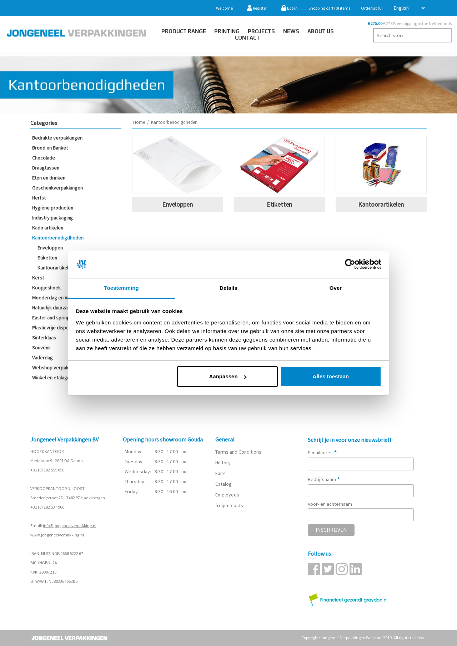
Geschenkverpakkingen (57, 188)
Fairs (220, 473)
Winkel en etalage (51, 377)
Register (257, 8)
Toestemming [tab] (121, 288)
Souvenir (41, 347)
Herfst (39, 198)
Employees (227, 494)
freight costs (229, 505)
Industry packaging (52, 218)
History (223, 462)
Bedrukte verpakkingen (57, 138)
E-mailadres (322, 452)
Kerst (38, 277)
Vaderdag (42, 357)
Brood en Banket (50, 148)
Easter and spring (51, 317)
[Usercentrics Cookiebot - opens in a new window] (350, 264)
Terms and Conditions (238, 452)
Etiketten (47, 257)
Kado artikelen (47, 227)
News (291, 31)
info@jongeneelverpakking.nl (69, 525)
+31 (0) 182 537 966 (47, 507)
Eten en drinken (48, 178)
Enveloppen (50, 247)
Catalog (223, 484)
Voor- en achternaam (330, 504)
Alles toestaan (331, 376)
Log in (289, 8)
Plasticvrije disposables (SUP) (64, 327)
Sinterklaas (44, 337)
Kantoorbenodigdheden (58, 237)
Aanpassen (227, 376)
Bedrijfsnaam (324, 479)
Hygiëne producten (52, 208)
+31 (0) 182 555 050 (47, 470)
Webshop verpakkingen (57, 367)
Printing (227, 31)
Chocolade (43, 158)
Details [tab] (228, 288)
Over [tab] (336, 288)
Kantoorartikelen (55, 267)
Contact (247, 38)
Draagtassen (45, 168)
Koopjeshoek (46, 287)
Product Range (183, 31)
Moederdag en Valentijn (57, 297)
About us (320, 31)
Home (139, 122)
